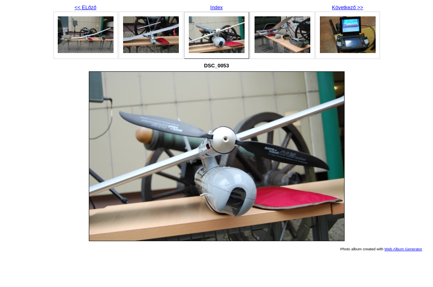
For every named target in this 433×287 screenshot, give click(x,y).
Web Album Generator (403, 249)
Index (216, 7)
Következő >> (347, 7)
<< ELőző (85, 7)
